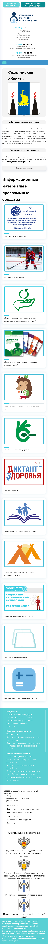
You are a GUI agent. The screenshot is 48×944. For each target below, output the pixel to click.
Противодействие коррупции (18, 819)
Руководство (12, 805)
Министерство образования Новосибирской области (24, 889)
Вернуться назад (24, 168)
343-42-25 (23, 44)
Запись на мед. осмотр (11, 4)
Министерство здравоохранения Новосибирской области (24, 908)
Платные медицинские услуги (19, 714)
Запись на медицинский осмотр (19, 756)
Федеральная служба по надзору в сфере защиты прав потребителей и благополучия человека (24, 846)
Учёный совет (12, 734)
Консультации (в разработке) (19, 717)
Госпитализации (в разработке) (19, 720)
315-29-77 (24, 53)
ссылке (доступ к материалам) (17, 162)
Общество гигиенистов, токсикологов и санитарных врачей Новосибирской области (23, 746)
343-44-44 (23, 28)
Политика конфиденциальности (15, 929)
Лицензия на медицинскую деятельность (24, 809)
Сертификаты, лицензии (16, 723)
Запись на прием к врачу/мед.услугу (33, 4)
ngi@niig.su (8, 796)
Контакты (10, 726)
